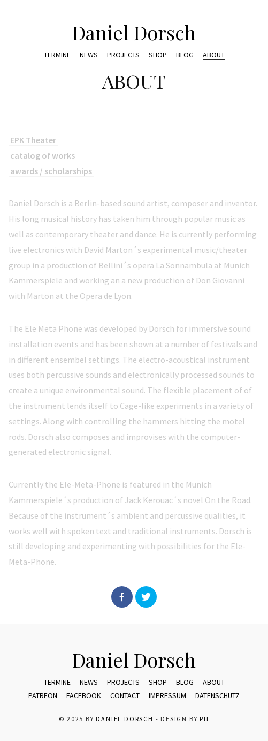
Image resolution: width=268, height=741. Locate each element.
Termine (57, 54)
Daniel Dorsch (134, 32)
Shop (158, 54)
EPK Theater (33, 143)
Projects (123, 54)
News (89, 54)
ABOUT (214, 54)
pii (204, 719)
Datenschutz (217, 695)
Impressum (167, 695)
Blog (185, 54)
